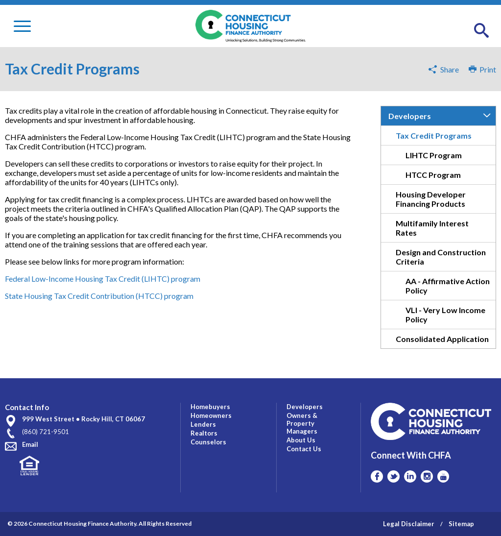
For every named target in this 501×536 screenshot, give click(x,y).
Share (449, 69)
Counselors (208, 442)
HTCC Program (433, 174)
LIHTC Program (434, 155)
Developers (409, 116)
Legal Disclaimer (408, 524)
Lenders (203, 424)
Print (482, 69)
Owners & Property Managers (301, 423)
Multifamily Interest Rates (432, 228)
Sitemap (461, 524)
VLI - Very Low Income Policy (445, 314)
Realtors (204, 433)
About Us (300, 440)
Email (30, 444)
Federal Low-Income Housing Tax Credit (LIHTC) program (102, 278)
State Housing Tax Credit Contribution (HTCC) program (99, 295)
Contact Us (303, 449)
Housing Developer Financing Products (431, 199)
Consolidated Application (442, 338)
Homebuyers (210, 407)
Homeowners (211, 415)
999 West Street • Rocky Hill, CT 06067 (83, 419)
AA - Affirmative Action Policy (448, 285)
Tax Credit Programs (434, 135)
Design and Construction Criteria (441, 256)
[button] (481, 31)
